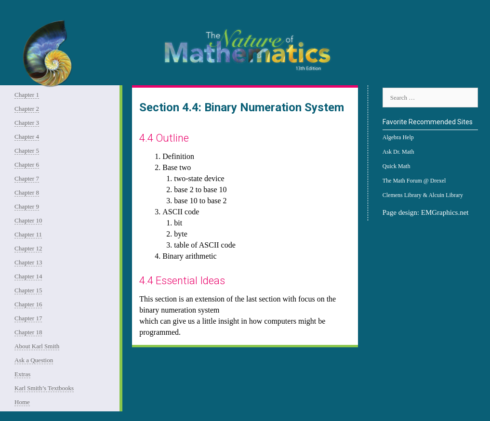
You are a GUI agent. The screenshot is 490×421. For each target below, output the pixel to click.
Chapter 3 (26, 122)
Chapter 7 (26, 178)
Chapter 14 (28, 276)
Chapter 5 (26, 150)
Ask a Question (33, 360)
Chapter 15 (28, 290)
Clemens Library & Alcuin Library (423, 195)
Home (22, 402)
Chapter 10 (28, 220)
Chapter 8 (26, 192)
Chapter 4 (26, 136)
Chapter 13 (28, 262)
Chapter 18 (28, 332)
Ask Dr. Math (398, 151)
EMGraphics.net (445, 212)
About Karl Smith (36, 346)
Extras (22, 374)
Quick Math (397, 166)
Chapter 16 (28, 304)
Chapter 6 (26, 164)
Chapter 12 (28, 248)
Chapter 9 (26, 206)
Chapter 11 (28, 234)
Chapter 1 (26, 94)
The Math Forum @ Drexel (414, 180)
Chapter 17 (28, 318)
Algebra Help (398, 137)
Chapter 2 (26, 108)
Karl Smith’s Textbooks (44, 388)
